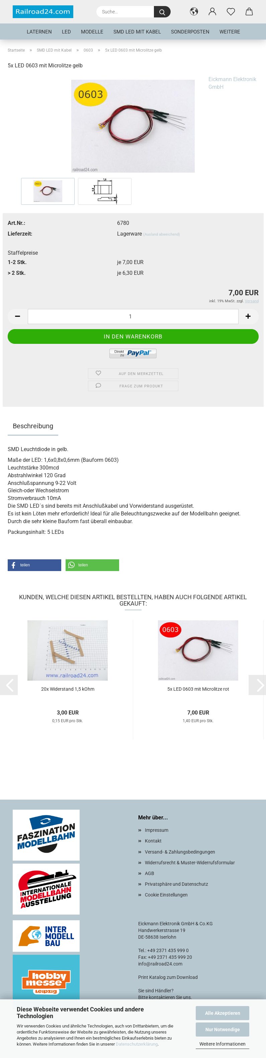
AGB (149, 873)
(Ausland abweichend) (161, 234)
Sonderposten (190, 32)
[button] (194, 11)
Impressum (156, 830)
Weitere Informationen (222, 1044)
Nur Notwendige (222, 1029)
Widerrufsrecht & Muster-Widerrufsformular (190, 862)
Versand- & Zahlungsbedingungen (180, 852)
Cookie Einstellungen (166, 894)
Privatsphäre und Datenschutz (176, 884)
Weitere (229, 32)
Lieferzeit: (20, 234)
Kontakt (153, 841)
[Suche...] (162, 11)
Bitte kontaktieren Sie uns (164, 997)
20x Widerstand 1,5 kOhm (67, 689)
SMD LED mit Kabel (137, 32)
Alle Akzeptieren (222, 1013)
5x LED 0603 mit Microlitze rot (198, 689)
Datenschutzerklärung (137, 1044)
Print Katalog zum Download (168, 977)
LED (66, 32)
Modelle (92, 32)
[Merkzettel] (231, 11)
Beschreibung (33, 426)
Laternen (39, 32)
